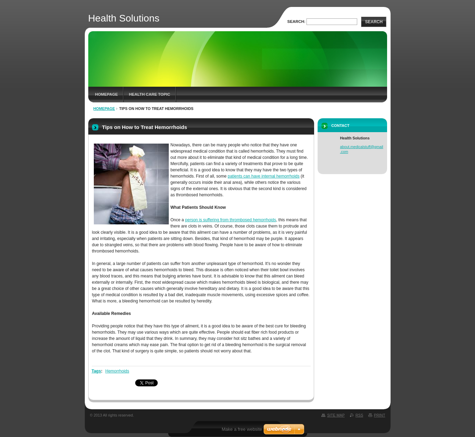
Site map (335, 415)
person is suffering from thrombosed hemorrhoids (230, 219)
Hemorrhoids (117, 371)
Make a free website (242, 429)
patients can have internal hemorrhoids (264, 176)
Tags (96, 371)
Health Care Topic (149, 94)
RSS (359, 415)
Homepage (106, 94)
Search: (296, 21)
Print (379, 415)
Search (374, 21)
